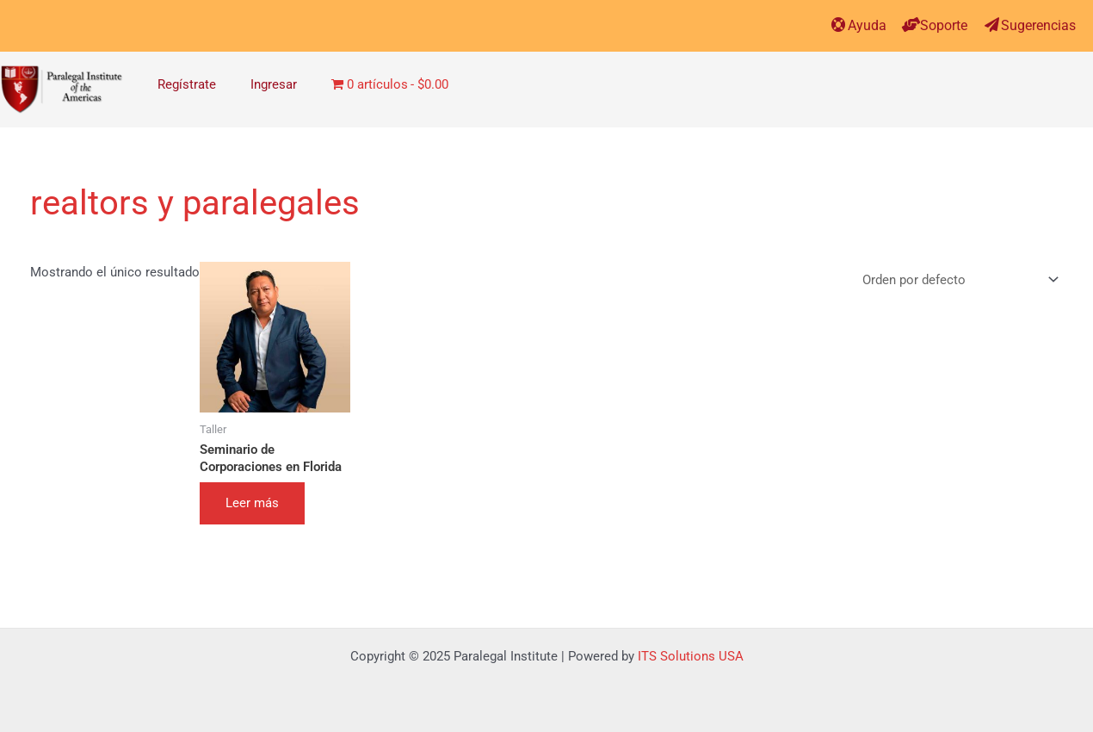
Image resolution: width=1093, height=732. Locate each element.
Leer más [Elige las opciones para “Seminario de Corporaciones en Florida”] (252, 503)
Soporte (943, 25)
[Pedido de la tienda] (957, 281)
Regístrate (186, 84)
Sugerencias (1038, 25)
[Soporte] (911, 24)
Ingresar (273, 84)
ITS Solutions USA (691, 656)
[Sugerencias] (992, 24)
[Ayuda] (838, 24)
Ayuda (867, 25)
